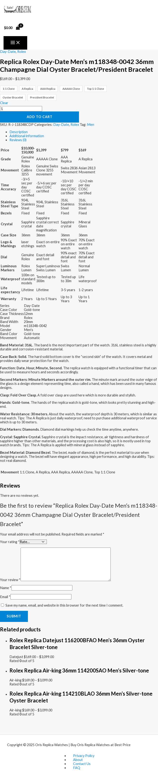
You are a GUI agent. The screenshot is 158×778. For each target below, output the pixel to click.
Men (90, 125)
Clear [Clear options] (4, 103)
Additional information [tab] (26, 136)
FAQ (76, 768)
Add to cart (40, 117)
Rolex (21, 52)
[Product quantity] (21, 108)
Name (5, 588)
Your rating (10, 542)
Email (5, 597)
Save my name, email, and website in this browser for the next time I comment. (64, 605)
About (78, 760)
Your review (10, 580)
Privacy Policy (83, 756)
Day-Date (8, 52)
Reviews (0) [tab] (17, 140)
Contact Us (82, 764)
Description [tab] (18, 132)
